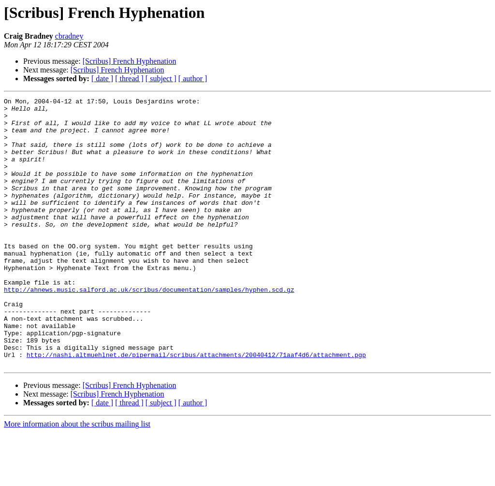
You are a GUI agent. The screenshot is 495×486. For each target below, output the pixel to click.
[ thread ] (129, 78)
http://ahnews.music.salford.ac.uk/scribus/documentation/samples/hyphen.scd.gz (149, 328)
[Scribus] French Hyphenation (129, 61)
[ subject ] (161, 78)
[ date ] (102, 78)
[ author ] (192, 78)
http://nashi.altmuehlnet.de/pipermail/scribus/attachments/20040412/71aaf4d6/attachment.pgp (196, 406)
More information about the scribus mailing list (77, 477)
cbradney (69, 36)
